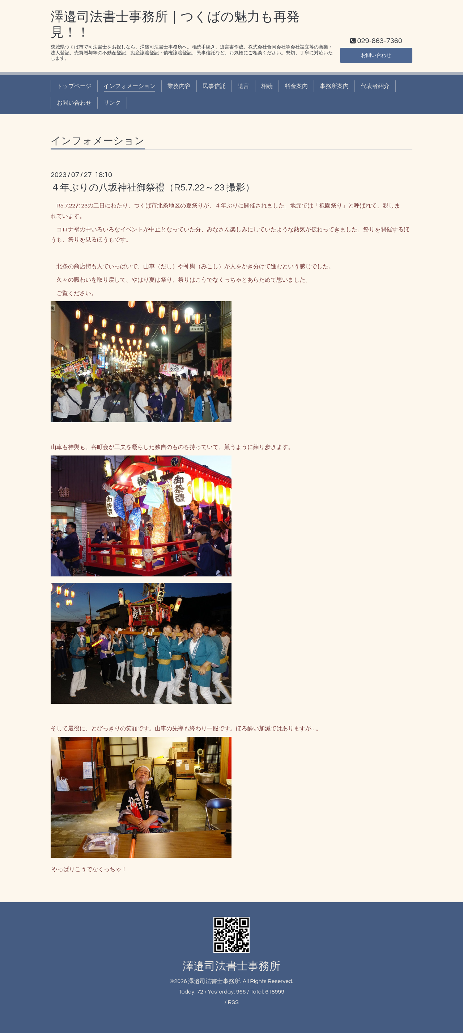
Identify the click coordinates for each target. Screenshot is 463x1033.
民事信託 (214, 86)
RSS (233, 1002)
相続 (267, 86)
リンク (112, 103)
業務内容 (179, 86)
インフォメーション (129, 86)
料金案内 (296, 86)
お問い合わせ (376, 54)
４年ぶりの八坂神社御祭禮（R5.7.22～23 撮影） (153, 187)
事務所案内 (334, 86)
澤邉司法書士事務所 (231, 966)
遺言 (243, 86)
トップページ (74, 86)
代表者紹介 (375, 86)
